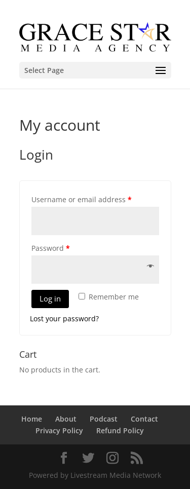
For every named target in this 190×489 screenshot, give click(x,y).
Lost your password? (64, 318)
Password (50, 248)
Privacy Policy (59, 430)
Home (31, 419)
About (66, 419)
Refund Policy (120, 430)
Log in (50, 298)
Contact (144, 419)
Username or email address (81, 199)
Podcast (104, 419)
